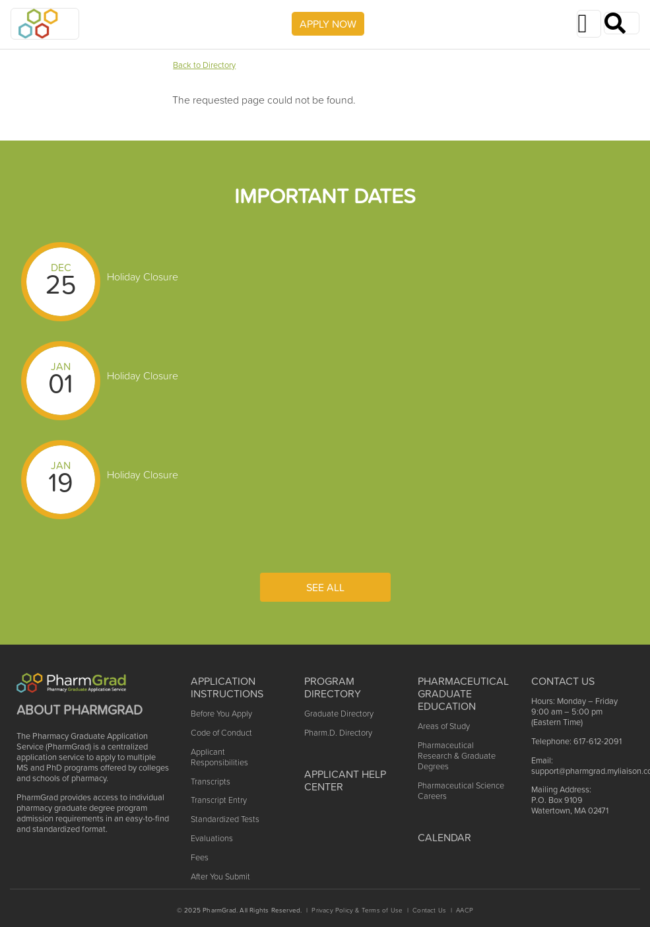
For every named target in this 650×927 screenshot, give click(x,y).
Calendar (444, 837)
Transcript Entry (219, 800)
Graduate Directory (339, 713)
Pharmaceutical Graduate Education (463, 693)
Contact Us (429, 910)
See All (325, 587)
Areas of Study (444, 726)
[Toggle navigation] (589, 24)
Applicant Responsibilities (219, 757)
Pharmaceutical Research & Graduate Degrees (457, 756)
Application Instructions (227, 687)
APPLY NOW (328, 24)
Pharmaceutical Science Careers (461, 790)
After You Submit (220, 876)
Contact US (563, 681)
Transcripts (210, 781)
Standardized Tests (225, 819)
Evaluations (212, 838)
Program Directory (332, 687)
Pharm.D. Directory (338, 732)
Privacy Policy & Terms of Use (357, 910)
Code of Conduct (221, 732)
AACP (464, 910)
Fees (200, 857)
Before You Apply (221, 713)
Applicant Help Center (345, 780)
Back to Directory (204, 65)
